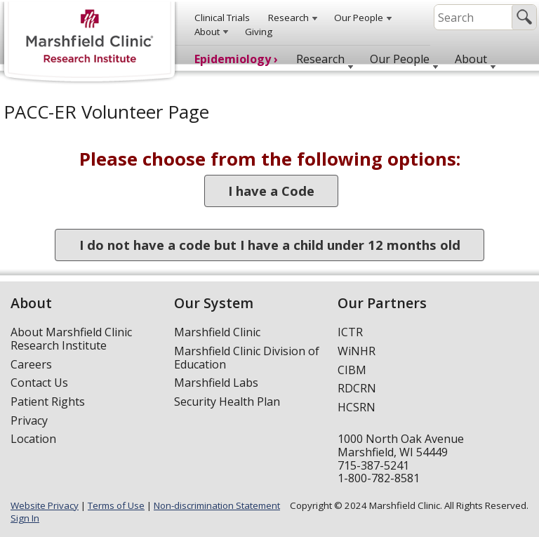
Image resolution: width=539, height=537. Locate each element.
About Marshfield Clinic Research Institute (71, 338)
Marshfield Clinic (217, 332)
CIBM (352, 370)
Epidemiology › (236, 59)
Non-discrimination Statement (217, 505)
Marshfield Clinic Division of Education (246, 357)
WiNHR (356, 351)
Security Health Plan (227, 401)
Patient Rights (48, 401)
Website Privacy (45, 505)
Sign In (25, 518)
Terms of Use (116, 505)
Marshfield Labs (216, 382)
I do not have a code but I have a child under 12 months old (269, 245)
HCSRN (356, 407)
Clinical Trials (222, 17)
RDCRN (357, 388)
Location (33, 438)
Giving (258, 31)
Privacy (29, 420)
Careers (31, 364)
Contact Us (39, 382)
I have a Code (271, 191)
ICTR (350, 332)
